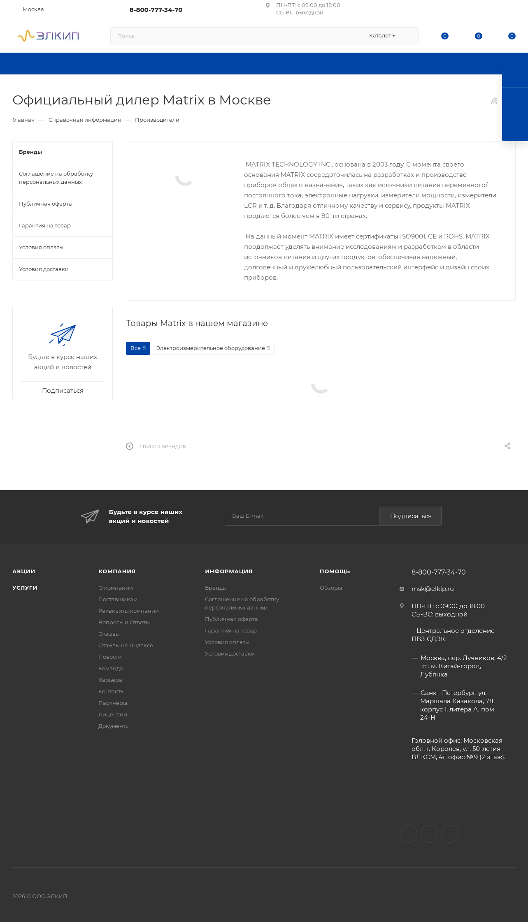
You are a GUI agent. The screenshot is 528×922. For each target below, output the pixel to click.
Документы (114, 726)
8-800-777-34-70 (156, 10)
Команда (110, 668)
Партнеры (112, 703)
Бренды (216, 587)
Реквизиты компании (128, 610)
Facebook (429, 834)
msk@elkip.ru (433, 589)
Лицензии (112, 714)
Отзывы (109, 633)
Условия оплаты (227, 642)
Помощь (335, 571)
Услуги (24, 587)
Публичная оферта (231, 619)
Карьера (110, 679)
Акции (23, 571)
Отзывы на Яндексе (125, 645)
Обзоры (331, 587)
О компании (115, 587)
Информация (229, 571)
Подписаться (411, 516)
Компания (117, 571)
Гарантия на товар (231, 630)
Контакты (111, 691)
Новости (110, 656)
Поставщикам (117, 599)
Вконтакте (408, 834)
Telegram (450, 834)
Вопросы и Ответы (124, 622)
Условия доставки (230, 653)
